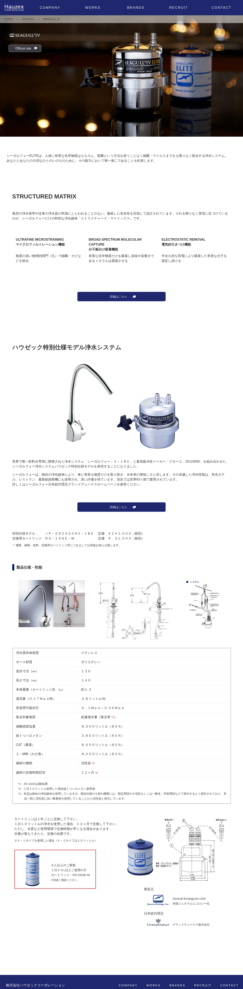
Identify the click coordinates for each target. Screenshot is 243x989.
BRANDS (136, 7)
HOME (8, 19)
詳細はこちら (118, 296)
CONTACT (221, 7)
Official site (23, 48)
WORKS (92, 7)
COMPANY (50, 7)
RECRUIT (178, 7)
